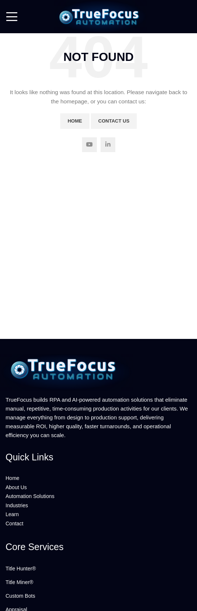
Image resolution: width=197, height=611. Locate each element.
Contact (14, 523)
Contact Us (113, 121)
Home (75, 121)
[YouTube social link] (89, 144)
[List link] (98, 568)
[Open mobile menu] (12, 16)
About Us (16, 487)
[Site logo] (98, 16)
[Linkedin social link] (108, 144)
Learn (12, 514)
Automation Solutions (30, 496)
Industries (17, 505)
